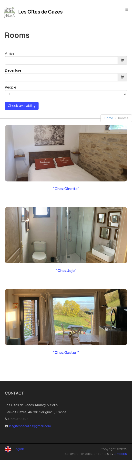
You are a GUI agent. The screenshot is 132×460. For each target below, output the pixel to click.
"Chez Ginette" (66, 188)
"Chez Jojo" (66, 270)
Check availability (22, 106)
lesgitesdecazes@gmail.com (30, 426)
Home (108, 118)
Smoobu (120, 454)
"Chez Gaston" (66, 352)
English (18, 449)
